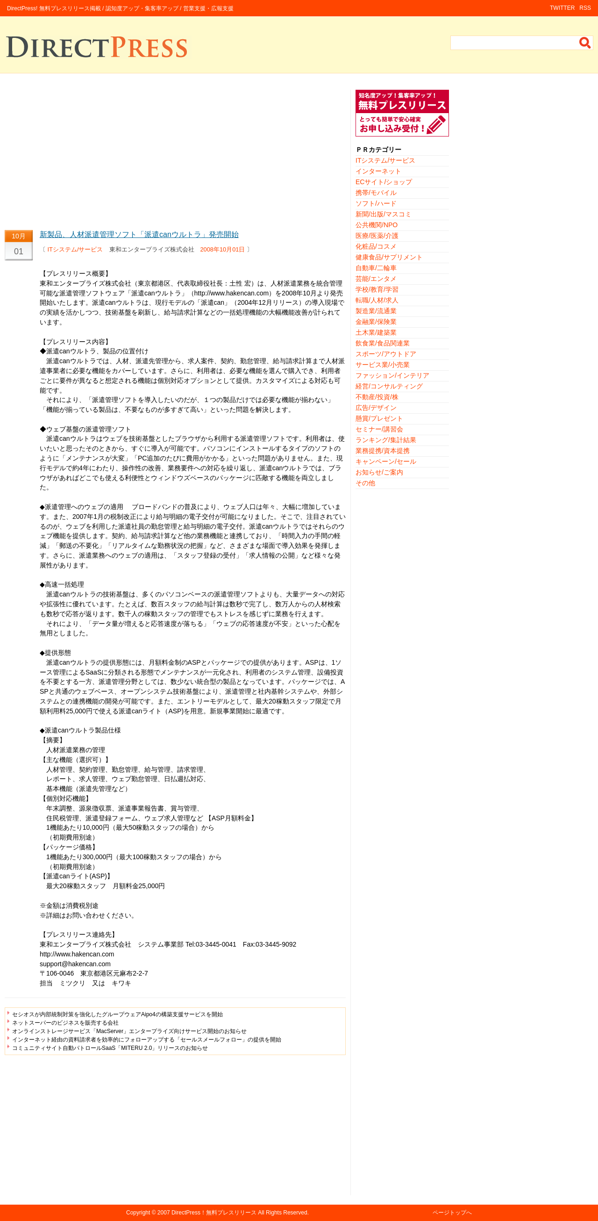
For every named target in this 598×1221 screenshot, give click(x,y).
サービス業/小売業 (383, 364)
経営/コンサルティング (389, 386)
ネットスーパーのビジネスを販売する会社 (65, 1023)
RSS (585, 8)
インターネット (378, 171)
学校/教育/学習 (377, 289)
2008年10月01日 (222, 249)
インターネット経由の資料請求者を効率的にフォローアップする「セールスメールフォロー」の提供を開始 (146, 1039)
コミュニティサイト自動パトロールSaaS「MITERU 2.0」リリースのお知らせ (110, 1048)
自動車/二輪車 (376, 268)
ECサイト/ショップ (384, 182)
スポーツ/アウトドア (386, 354)
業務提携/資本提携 (383, 450)
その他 (365, 483)
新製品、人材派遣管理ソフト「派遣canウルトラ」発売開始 (139, 234)
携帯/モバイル (376, 192)
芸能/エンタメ (376, 278)
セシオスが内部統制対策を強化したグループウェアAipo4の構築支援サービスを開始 (117, 1014)
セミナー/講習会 (379, 429)
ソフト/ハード (376, 203)
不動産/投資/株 (377, 397)
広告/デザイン (376, 407)
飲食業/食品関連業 (383, 343)
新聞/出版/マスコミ (384, 214)
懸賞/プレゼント (379, 418)
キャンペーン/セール (386, 461)
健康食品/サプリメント (389, 257)
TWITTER (562, 8)
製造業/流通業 (376, 311)
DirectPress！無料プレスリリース (213, 1212)
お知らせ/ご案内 (379, 472)
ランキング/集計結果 (386, 440)
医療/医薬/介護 (377, 235)
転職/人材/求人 (377, 300)
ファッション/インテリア (392, 375)
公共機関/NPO (377, 225)
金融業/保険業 (376, 321)
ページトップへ (452, 1212)
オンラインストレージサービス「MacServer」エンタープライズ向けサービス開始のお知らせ (129, 1031)
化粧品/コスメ (376, 246)
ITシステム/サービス (75, 249)
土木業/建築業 (376, 332)
